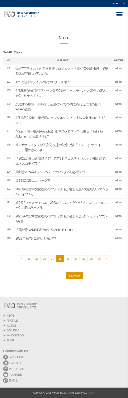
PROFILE (12, 320)
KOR (115, 3)
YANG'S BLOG (15, 335)
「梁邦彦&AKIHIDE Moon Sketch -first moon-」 (46, 230)
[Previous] (21, 258)
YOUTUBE (12, 374)
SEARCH (74, 275)
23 (44, 258)
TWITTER (12, 363)
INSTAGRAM (13, 368)
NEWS (10, 315)
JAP (123, 3)
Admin (91, 392)
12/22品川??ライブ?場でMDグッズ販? (42, 82)
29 (91, 258)
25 (60, 258)
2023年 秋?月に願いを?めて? (35, 238)
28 (83, 258)
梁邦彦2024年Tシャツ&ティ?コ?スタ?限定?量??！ (50, 172)
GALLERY (12, 330)
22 (36, 258)
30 (99, 258)
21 (29, 258)
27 (75, 258)
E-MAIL (10, 380)
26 (68, 258)
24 (52, 258)
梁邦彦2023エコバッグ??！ (34, 180)
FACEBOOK (13, 357)
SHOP (10, 340)
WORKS (11, 325)
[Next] (106, 258)
